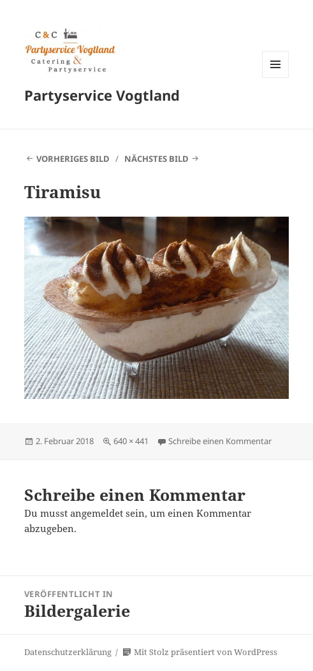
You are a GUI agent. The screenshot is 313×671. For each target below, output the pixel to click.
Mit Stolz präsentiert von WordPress (200, 652)
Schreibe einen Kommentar (220, 441)
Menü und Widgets (276, 77)
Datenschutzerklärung (68, 652)
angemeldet (96, 513)
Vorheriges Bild (73, 158)
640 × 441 (131, 441)
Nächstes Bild (156, 158)
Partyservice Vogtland (102, 95)
